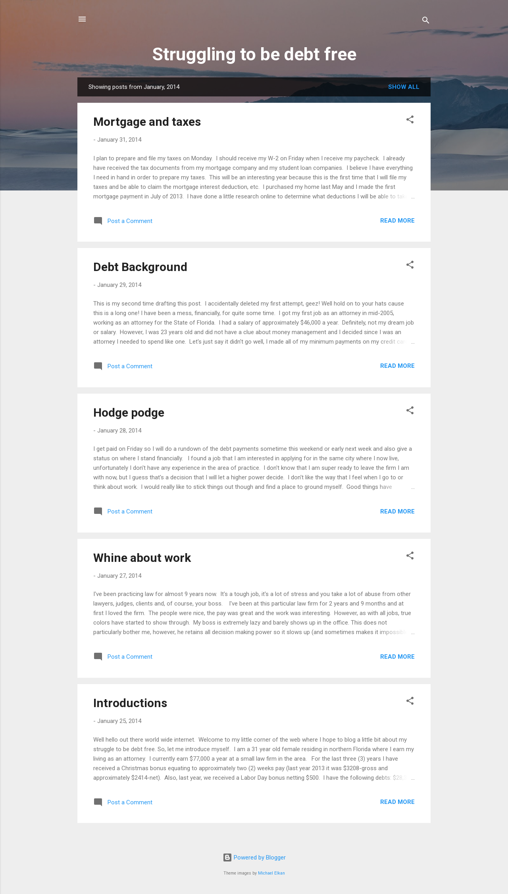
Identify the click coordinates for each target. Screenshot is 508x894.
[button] (410, 121)
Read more (397, 220)
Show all (403, 86)
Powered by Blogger (254, 857)
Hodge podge (128, 412)
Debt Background (140, 267)
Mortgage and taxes (147, 122)
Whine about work (142, 558)
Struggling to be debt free (254, 54)
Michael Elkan (271, 873)
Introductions (130, 703)
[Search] (426, 22)
